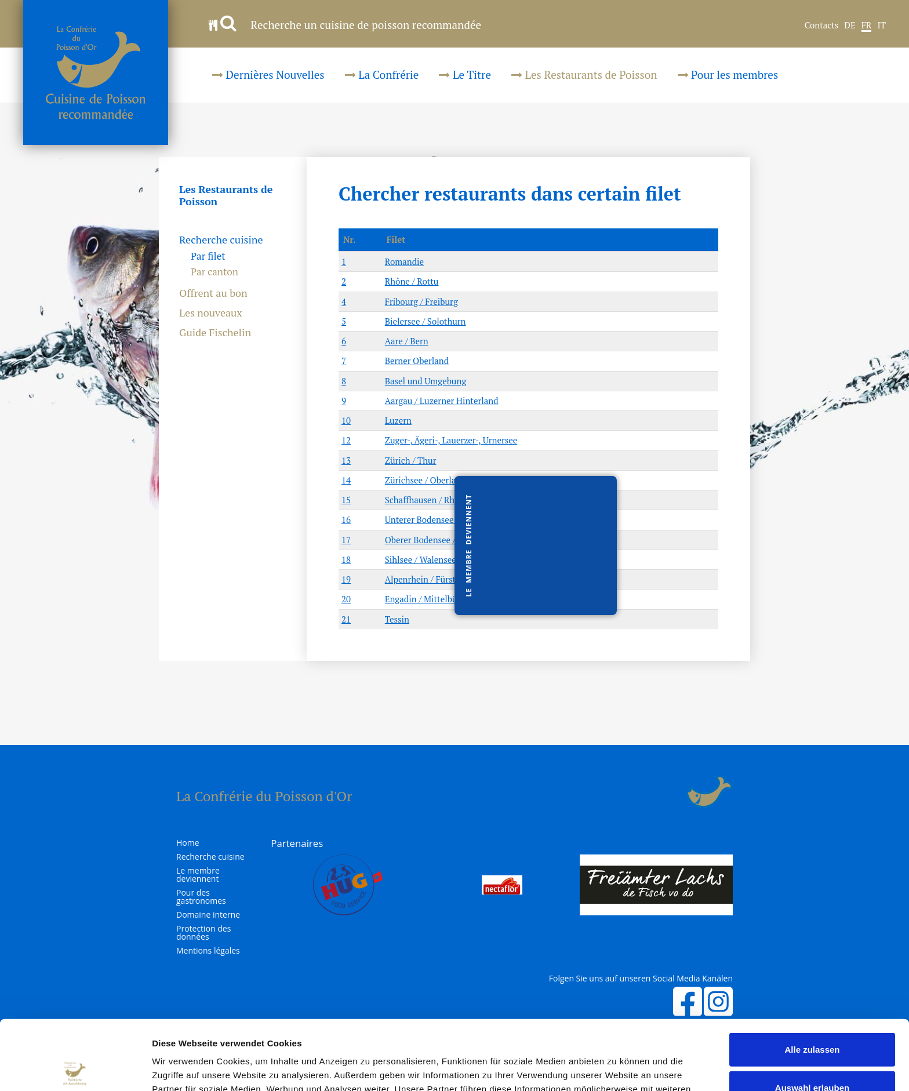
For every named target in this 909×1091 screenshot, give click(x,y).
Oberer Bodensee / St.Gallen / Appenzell (462, 540)
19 (346, 579)
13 (346, 460)
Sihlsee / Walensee (420, 559)
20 (346, 599)
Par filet (208, 256)
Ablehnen (812, 1053)
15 (346, 500)
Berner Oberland (417, 360)
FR (866, 25)
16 (346, 519)
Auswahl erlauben (812, 1015)
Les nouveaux (210, 313)
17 (346, 540)
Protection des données (203, 933)
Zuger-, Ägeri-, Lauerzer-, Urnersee (451, 440)
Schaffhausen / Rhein (426, 500)
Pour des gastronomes (201, 897)
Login (678, 792)
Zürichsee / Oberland (425, 480)
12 (346, 440)
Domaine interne (208, 915)
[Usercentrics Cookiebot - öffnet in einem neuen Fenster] (75, 1068)
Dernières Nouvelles (268, 74)
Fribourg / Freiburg (421, 301)
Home (187, 843)
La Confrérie (382, 74)
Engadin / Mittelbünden (431, 599)
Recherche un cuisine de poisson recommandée (345, 24)
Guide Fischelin (215, 333)
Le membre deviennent (198, 875)
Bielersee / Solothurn (425, 321)
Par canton (214, 271)
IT (881, 25)
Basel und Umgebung (426, 381)
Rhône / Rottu (412, 281)
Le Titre (465, 74)
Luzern (398, 420)
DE (849, 25)
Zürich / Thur (411, 460)
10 (346, 420)
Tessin (397, 619)
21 (346, 619)
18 (346, 559)
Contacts (822, 25)
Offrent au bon (213, 293)
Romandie (404, 261)
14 (346, 480)
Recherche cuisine (221, 240)
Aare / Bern (406, 341)
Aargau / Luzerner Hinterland (442, 400)
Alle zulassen (811, 977)
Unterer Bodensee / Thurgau (439, 519)
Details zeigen (616, 1068)
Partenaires (297, 843)
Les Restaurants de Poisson (584, 74)
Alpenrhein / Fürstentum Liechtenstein (460, 579)
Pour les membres (728, 74)
